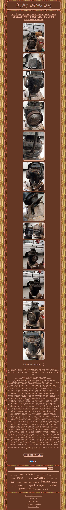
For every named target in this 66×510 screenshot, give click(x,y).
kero (50, 475)
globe (22, 488)
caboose (19, 482)
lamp (20, 477)
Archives (33, 499)
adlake (53, 485)
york (47, 486)
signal (32, 485)
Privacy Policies (34, 504)
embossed (44, 475)
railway (30, 488)
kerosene (36, 482)
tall (52, 478)
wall (11, 475)
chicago (54, 482)
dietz (30, 478)
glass (25, 478)
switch (45, 489)
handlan (25, 486)
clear (16, 486)
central (15, 475)
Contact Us (33, 501)
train (13, 482)
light (21, 474)
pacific (38, 475)
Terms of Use (33, 507)
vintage (39, 477)
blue (30, 482)
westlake (38, 489)
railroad (30, 474)
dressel (55, 475)
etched (25, 482)
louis (11, 486)
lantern (45, 481)
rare (20, 485)
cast (56, 478)
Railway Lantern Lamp (33, 496)
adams (13, 478)
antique (41, 485)
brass (48, 478)
